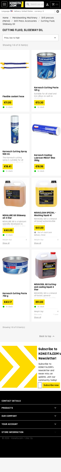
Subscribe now (51, 385)
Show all (6, 243)
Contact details (11, 400)
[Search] (34, 4)
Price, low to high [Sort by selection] (30, 37)
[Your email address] (40, 385)
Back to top (47, 336)
